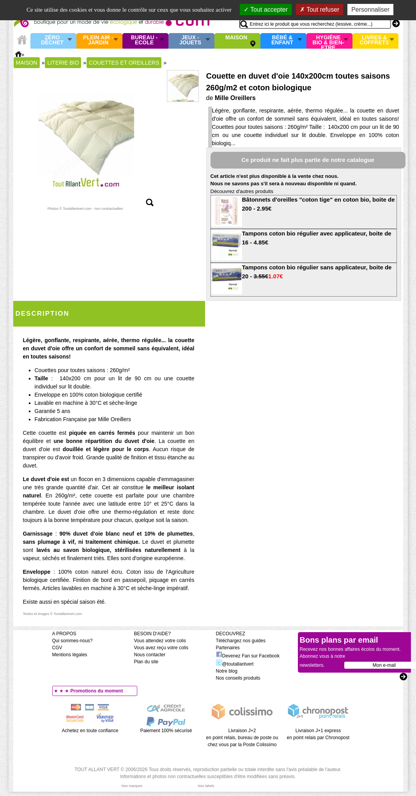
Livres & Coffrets (374, 40)
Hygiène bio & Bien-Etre (328, 41)
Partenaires (228, 647)
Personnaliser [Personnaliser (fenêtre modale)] (370, 9)
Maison (236, 37)
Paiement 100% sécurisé (166, 730)
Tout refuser (320, 9)
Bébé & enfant (282, 40)
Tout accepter (266, 9)
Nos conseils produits (238, 678)
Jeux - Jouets (190, 40)
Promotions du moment (97, 691)
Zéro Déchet (52, 40)
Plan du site (146, 661)
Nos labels (206, 786)
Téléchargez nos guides (241, 640)
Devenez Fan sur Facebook (248, 656)
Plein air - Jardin (98, 40)
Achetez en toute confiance (90, 730)
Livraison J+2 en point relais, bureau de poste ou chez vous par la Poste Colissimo (242, 737)
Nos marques (132, 786)
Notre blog (226, 671)
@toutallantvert (235, 664)
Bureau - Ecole (144, 40)
